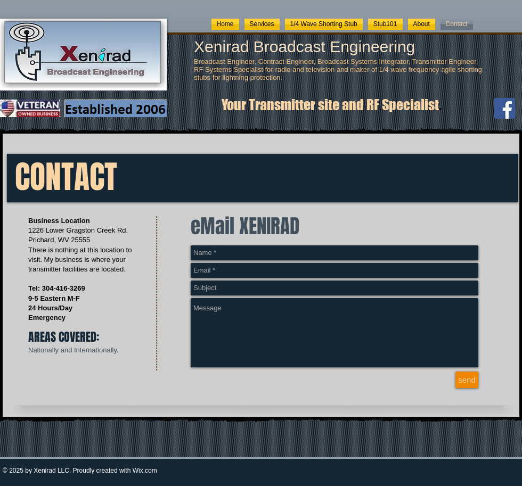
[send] (466, 380)
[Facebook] (504, 108)
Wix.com (145, 470)
